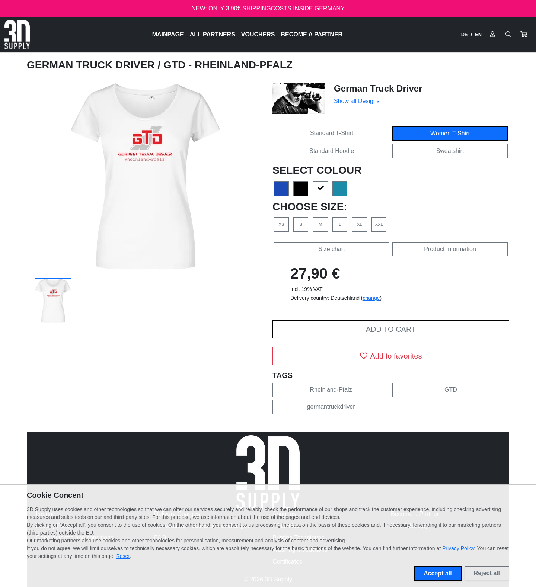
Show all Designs (357, 101)
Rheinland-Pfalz (331, 389)
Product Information (450, 249)
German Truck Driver (92, 65)
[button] (524, 34)
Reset (123, 556)
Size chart (331, 249)
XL (359, 224)
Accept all (438, 573)
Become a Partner (312, 34)
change (371, 298)
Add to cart (391, 329)
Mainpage (168, 34)
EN (478, 34)
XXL (379, 224)
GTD (450, 389)
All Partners (212, 34)
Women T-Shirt (450, 133)
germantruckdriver (331, 407)
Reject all (487, 573)
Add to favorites (391, 356)
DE (464, 34)
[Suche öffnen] (508, 34)
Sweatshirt (450, 151)
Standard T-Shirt (331, 133)
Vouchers (258, 34)
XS (281, 224)
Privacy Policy (458, 548)
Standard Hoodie (331, 151)
